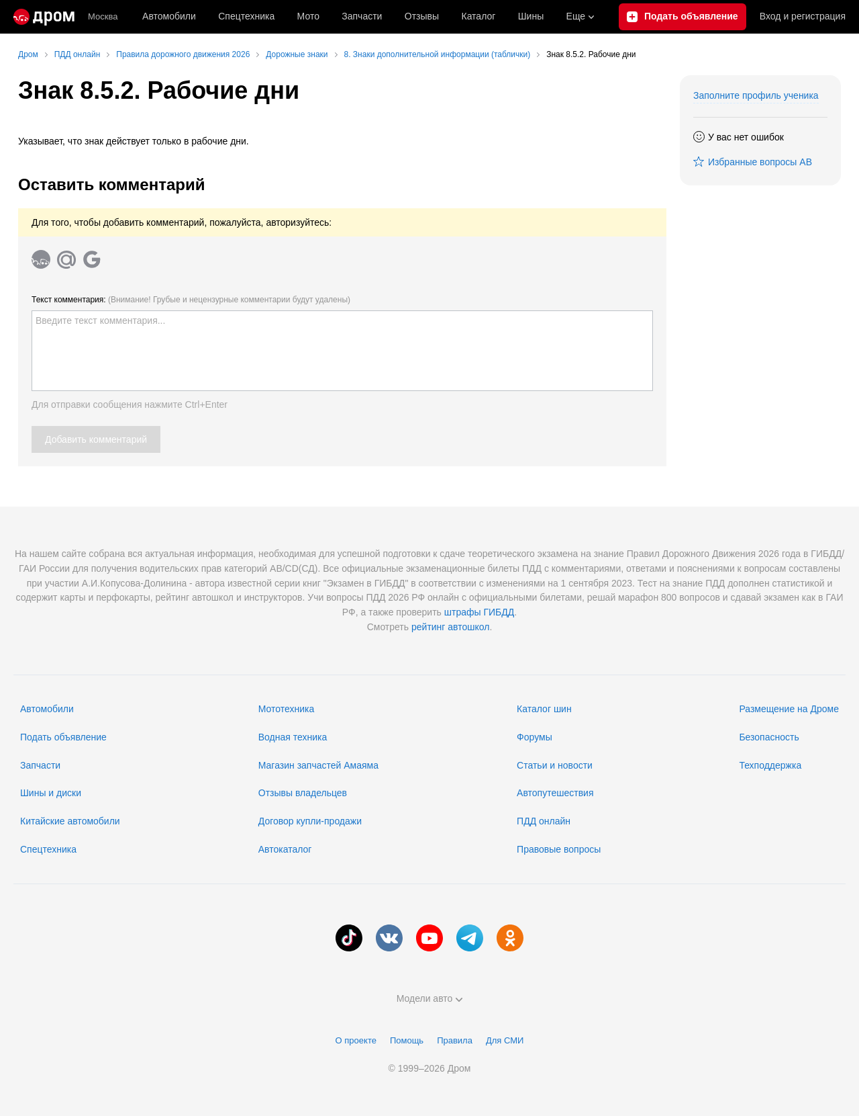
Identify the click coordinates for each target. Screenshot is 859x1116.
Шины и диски (50, 792)
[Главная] (43, 17)
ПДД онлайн (543, 821)
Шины (531, 16)
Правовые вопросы (559, 849)
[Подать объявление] (682, 16)
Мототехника (286, 708)
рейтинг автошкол (450, 626)
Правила (454, 1040)
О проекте (356, 1040)
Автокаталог (285, 849)
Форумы (534, 737)
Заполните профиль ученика (756, 95)
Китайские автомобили (70, 821)
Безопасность (769, 737)
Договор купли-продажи (310, 821)
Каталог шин (544, 708)
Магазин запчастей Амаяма (318, 765)
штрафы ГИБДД (479, 612)
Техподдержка (770, 765)
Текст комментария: (191, 300)
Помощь (406, 1040)
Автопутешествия (555, 792)
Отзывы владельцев (302, 792)
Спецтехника (48, 849)
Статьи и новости (555, 765)
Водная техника (292, 737)
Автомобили (169, 16)
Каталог (478, 16)
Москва (102, 16)
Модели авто (430, 998)
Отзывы (422, 16)
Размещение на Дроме (789, 708)
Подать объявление (63, 737)
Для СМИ (504, 1040)
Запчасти (362, 16)
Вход (803, 16)
